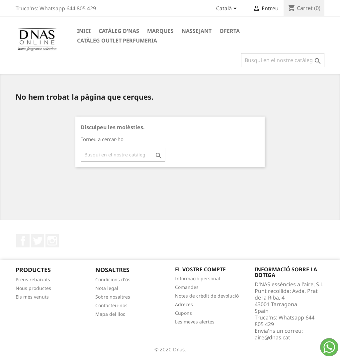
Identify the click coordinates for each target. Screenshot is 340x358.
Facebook (23, 240)
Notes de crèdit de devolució (207, 296)
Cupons (183, 313)
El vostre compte (200, 269)
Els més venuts (32, 297)
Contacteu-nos (111, 305)
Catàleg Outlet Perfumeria (117, 40)
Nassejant (197, 31)
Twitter (37, 240)
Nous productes (33, 288)
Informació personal (197, 278)
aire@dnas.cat (272, 337)
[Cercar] (282, 60)
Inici (84, 31)
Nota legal (106, 288)
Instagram (52, 240)
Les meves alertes (194, 321)
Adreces (184, 304)
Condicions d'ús (112, 279)
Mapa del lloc (110, 314)
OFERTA (229, 31)
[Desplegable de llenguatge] (227, 9)
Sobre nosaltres (112, 297)
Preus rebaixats (33, 279)
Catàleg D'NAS (119, 31)
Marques (160, 31)
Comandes (187, 287)
